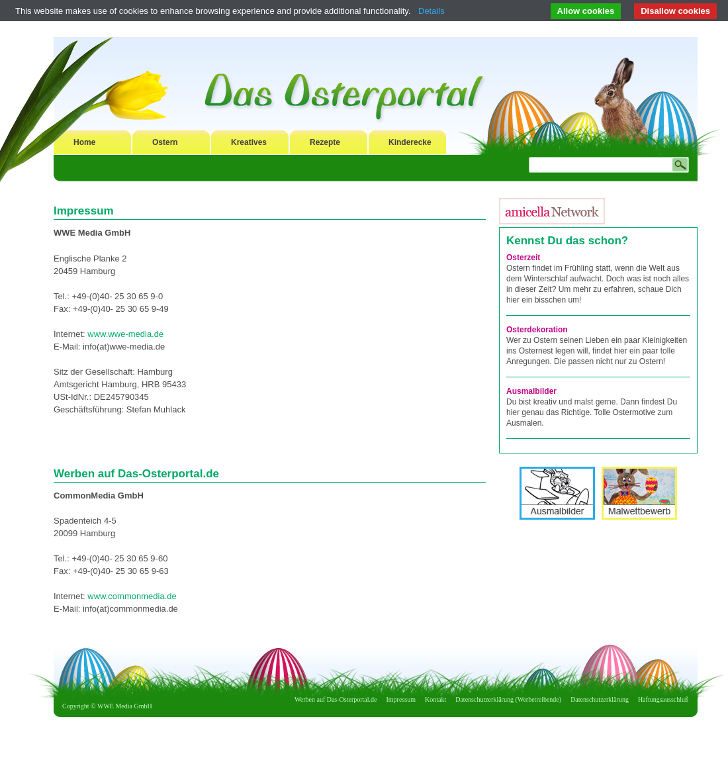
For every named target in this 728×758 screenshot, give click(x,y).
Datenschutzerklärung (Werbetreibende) (508, 699)
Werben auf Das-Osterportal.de (336, 699)
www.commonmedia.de (131, 596)
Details (431, 11)
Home (84, 142)
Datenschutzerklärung (599, 699)
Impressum (401, 699)
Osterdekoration (537, 329)
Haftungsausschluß (663, 699)
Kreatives (249, 142)
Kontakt (435, 699)
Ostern (165, 142)
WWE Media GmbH (124, 706)
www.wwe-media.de (125, 334)
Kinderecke (410, 142)
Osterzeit (523, 257)
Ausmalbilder (531, 391)
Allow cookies (586, 11)
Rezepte (325, 142)
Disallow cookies (675, 11)
